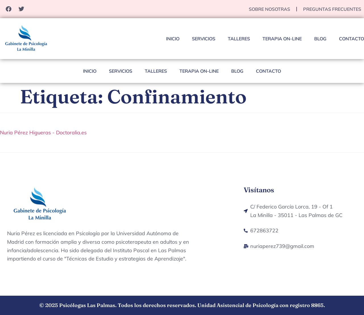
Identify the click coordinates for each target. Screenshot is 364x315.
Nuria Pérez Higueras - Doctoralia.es (43, 132)
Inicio (172, 38)
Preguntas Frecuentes (332, 9)
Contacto (351, 38)
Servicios (203, 38)
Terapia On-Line (282, 38)
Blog (320, 38)
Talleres (239, 38)
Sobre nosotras (269, 9)
